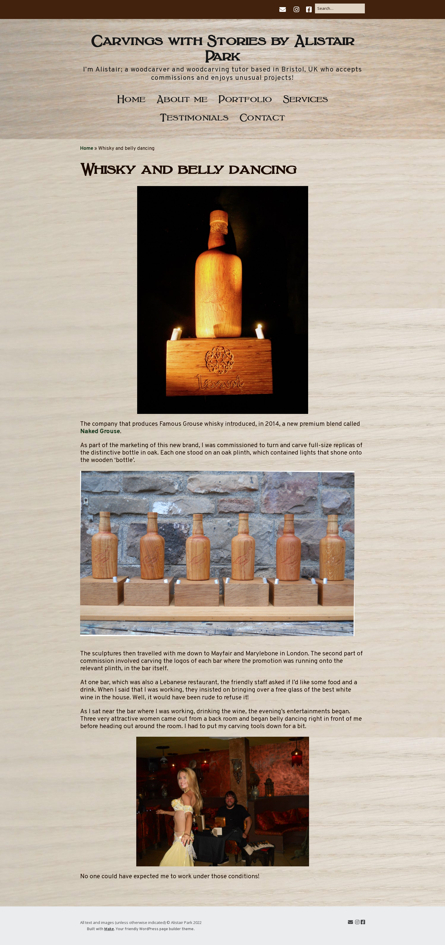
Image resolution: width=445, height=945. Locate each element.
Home (131, 98)
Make (109, 929)
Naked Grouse (100, 432)
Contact (262, 116)
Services (305, 98)
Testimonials (194, 116)
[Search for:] (340, 8)
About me (182, 98)
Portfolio (245, 98)
